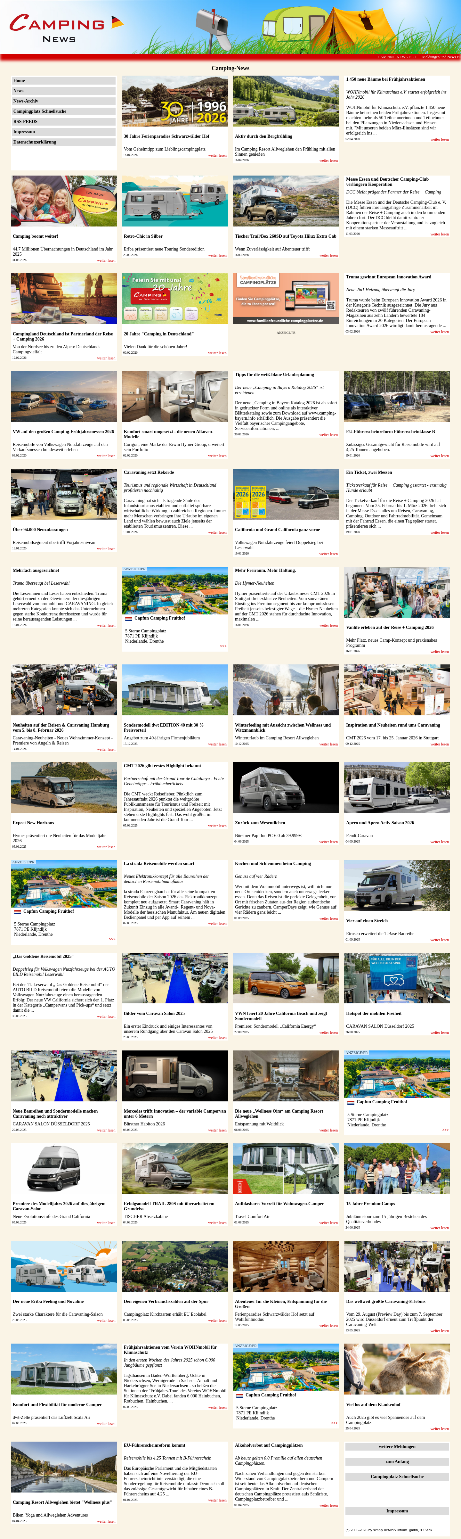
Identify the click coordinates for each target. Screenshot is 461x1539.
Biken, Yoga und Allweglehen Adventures (50, 1515)
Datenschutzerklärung (34, 142)
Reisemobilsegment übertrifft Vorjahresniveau (54, 542)
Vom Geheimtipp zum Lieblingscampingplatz (165, 149)
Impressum (24, 131)
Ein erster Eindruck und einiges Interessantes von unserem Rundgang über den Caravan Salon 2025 (168, 1029)
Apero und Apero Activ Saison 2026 (380, 822)
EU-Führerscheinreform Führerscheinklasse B (390, 431)
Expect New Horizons (33, 822)
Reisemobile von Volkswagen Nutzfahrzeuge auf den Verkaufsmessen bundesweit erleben (60, 447)
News (18, 90)
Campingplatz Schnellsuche (39, 111)
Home (19, 80)
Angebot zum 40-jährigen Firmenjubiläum (162, 738)
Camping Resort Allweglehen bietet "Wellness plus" (62, 1502)
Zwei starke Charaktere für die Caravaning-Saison (58, 1314)
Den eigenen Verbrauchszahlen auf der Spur (166, 1301)
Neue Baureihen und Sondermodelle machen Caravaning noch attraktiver (55, 1114)
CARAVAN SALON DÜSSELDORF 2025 (51, 1124)
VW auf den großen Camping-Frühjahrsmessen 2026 (63, 431)
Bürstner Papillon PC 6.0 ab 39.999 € (268, 835)
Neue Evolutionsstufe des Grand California (51, 1216)
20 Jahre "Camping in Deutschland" (159, 334)
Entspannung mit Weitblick (259, 1124)
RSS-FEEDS (25, 121)
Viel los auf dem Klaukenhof (373, 1404)
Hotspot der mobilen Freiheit (373, 1013)
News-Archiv (25, 101)
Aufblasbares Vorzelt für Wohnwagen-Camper (279, 1203)
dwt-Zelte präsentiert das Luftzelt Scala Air (51, 1417)
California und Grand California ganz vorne (277, 529)
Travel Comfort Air (252, 1216)
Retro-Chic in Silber (143, 236)
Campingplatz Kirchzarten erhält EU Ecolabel (165, 1314)
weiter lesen (217, 155)
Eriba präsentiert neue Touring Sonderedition (164, 249)
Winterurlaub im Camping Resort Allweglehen (277, 738)
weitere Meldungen (397, 1446)
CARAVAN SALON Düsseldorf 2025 (380, 1026)
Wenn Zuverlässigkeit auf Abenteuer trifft (272, 249)
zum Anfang (397, 1461)
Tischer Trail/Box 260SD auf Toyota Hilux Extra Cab (285, 236)
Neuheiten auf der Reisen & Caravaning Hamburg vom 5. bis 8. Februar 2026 (61, 728)
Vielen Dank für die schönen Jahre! (155, 346)
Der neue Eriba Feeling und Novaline (48, 1301)
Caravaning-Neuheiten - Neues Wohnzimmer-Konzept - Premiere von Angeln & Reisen (63, 740)
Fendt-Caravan (359, 835)
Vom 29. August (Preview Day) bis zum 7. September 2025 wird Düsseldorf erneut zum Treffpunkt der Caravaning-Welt (394, 1319)
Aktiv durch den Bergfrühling (263, 136)
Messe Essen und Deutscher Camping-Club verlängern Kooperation (387, 182)
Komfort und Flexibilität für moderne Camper (57, 1404)
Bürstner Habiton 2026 (144, 1124)
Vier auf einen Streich (367, 920)
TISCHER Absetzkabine (146, 1216)
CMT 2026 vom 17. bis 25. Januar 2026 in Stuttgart (392, 738)
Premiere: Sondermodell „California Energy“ (275, 1026)
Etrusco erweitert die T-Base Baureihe (380, 933)
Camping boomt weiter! (35, 236)
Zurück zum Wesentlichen (260, 822)
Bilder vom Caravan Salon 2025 (154, 1013)
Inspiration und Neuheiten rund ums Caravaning (393, 725)
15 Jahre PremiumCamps (370, 1203)
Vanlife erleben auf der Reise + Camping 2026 (390, 627)
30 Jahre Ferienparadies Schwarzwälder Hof (166, 136)
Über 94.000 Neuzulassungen (40, 529)
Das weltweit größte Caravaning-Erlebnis (385, 1301)
